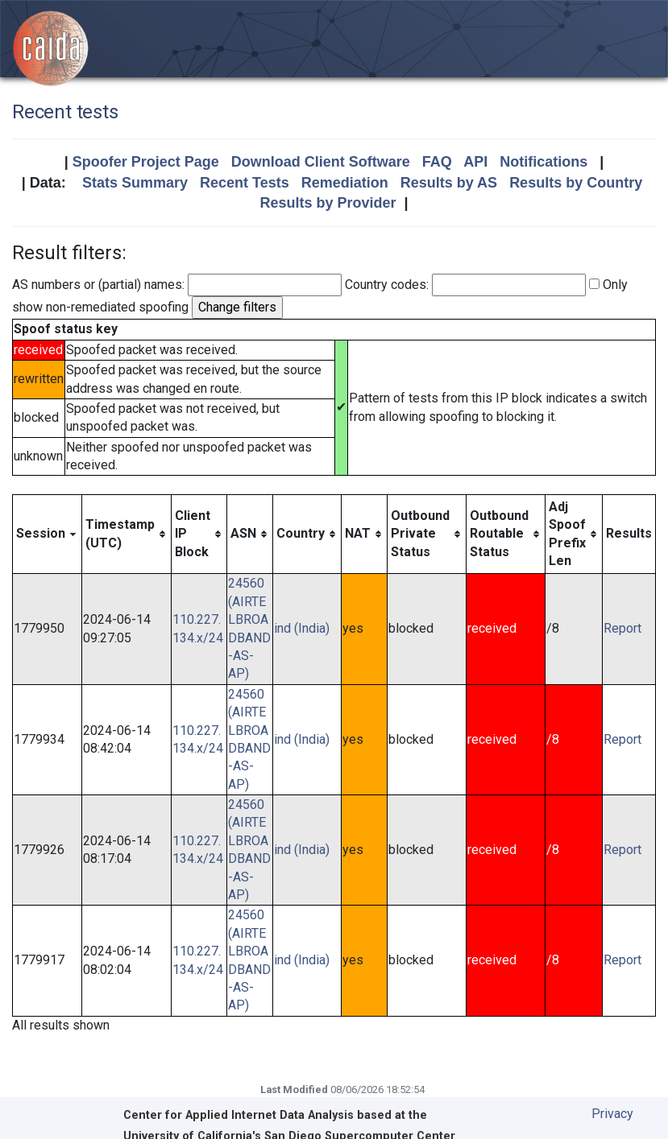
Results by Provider (327, 203)
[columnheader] (47, 534)
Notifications (543, 162)
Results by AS (448, 183)
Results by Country (575, 183)
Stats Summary (135, 183)
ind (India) (302, 628)
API (475, 162)
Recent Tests (244, 183)
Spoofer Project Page (146, 162)
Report (622, 628)
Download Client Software (320, 162)
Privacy (612, 1113)
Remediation (344, 183)
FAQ (437, 162)
